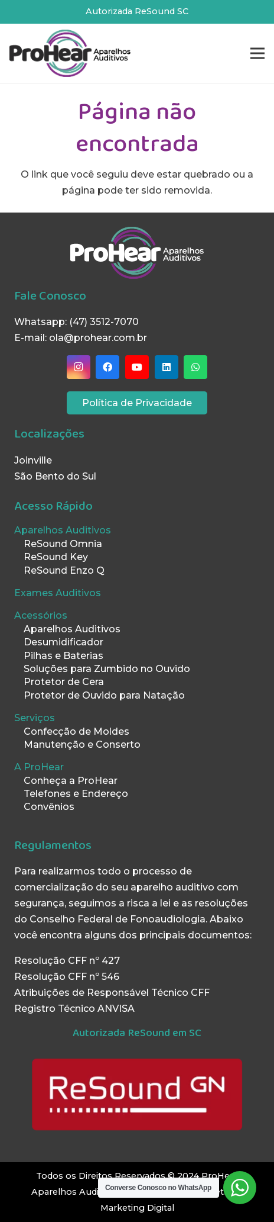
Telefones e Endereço (76, 793)
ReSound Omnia (63, 543)
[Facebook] (107, 367)
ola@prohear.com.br (98, 337)
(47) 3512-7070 (104, 321)
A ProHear (39, 767)
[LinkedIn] (166, 367)
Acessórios (40, 615)
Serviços (34, 717)
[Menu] (257, 53)
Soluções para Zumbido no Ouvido (107, 668)
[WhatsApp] (195, 367)
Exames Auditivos (57, 593)
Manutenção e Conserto (82, 744)
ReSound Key (56, 556)
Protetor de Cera (64, 681)
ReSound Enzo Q (64, 570)
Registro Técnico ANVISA (74, 1008)
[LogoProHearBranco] (137, 253)
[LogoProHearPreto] (70, 53)
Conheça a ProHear (71, 780)
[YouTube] (137, 367)
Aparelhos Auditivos (62, 530)
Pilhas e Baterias (63, 655)
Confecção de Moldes (76, 731)
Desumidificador (63, 642)
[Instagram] (78, 367)
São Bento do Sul (55, 476)
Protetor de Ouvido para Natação (104, 695)
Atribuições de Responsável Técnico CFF (112, 992)
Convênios (49, 806)
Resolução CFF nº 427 (67, 960)
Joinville (33, 460)
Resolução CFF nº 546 (66, 976)
